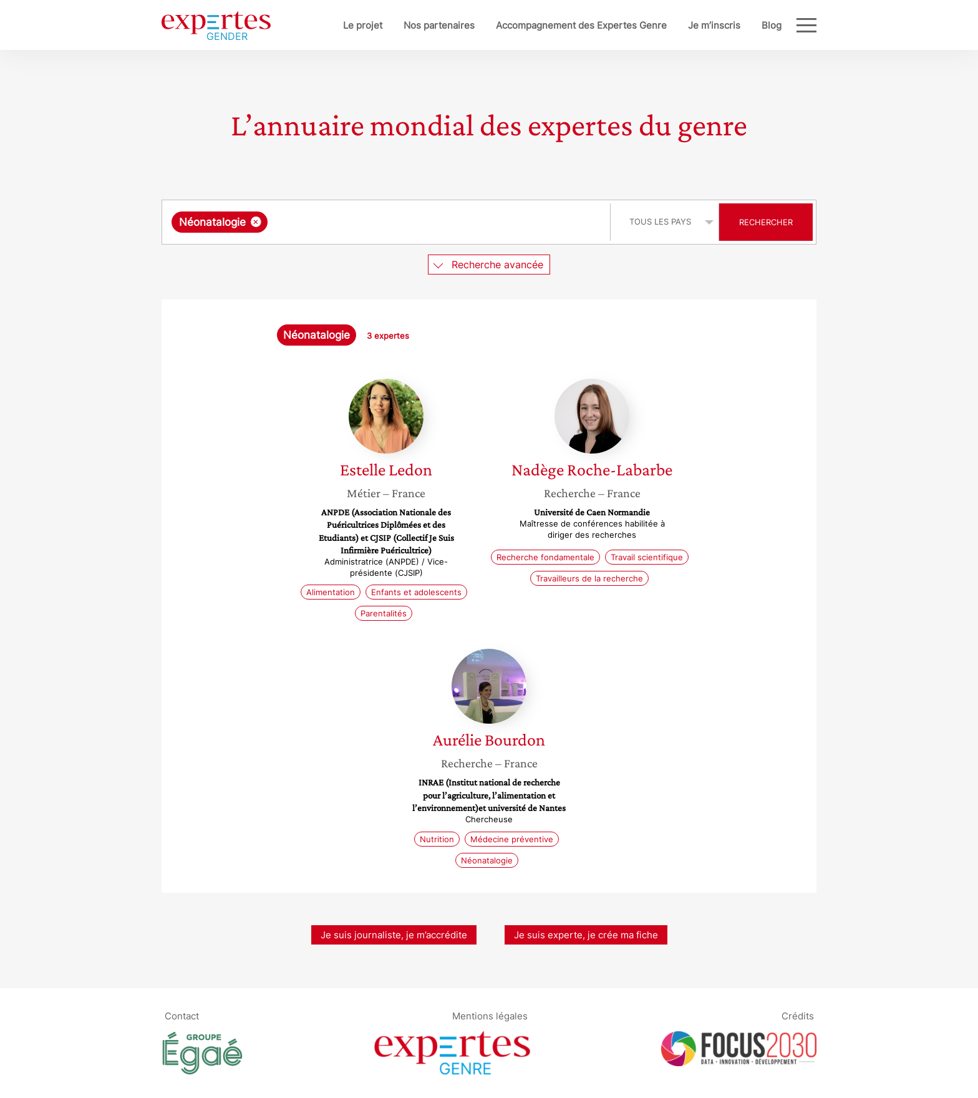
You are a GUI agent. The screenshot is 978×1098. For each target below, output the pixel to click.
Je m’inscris (714, 25)
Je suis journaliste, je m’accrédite (394, 935)
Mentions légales (490, 1016)
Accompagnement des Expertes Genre (581, 25)
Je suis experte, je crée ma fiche (586, 935)
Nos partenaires (439, 25)
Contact (182, 1016)
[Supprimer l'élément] (256, 221)
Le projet (362, 25)
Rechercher (766, 222)
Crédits (798, 1016)
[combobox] (387, 222)
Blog (772, 25)
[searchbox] (399, 222)
